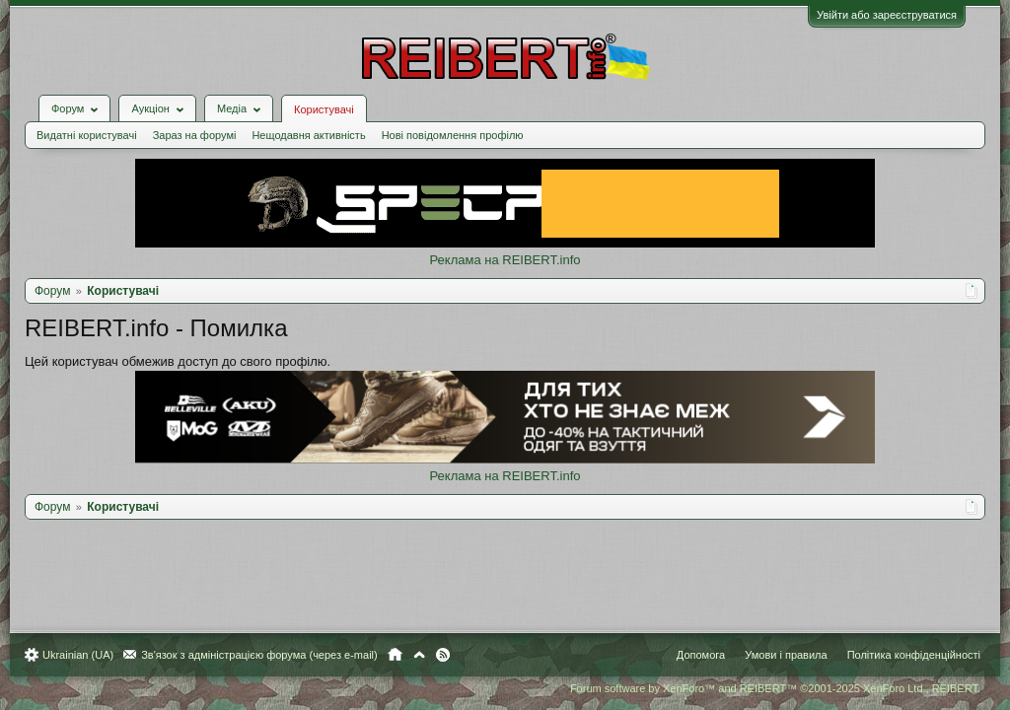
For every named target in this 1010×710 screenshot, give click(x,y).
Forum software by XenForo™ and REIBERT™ (765, 688)
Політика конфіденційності (904, 655)
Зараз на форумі (205, 120)
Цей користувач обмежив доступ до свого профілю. (187, 346)
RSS (453, 655)
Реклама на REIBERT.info (504, 245)
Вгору (429, 655)
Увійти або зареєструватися (877, 15)
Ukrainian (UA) (87, 655)
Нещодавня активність (318, 120)
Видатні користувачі (96, 120)
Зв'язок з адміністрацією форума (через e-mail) (269, 655)
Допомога (691, 655)
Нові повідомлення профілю (463, 120)
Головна (404, 655)
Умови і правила (776, 655)
